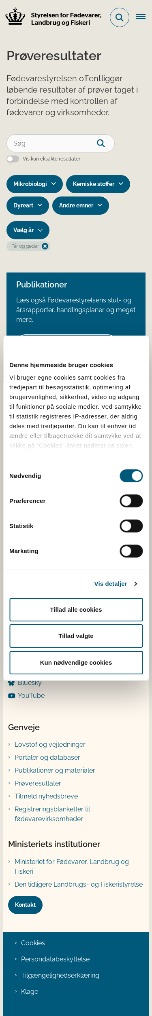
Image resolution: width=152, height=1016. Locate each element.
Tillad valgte (75, 635)
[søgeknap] (105, 143)
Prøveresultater (38, 783)
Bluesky (30, 682)
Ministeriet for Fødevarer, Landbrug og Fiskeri (72, 866)
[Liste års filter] (27, 230)
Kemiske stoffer (93, 184)
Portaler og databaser (47, 757)
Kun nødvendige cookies (76, 662)
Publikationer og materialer (55, 770)
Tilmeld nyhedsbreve (46, 796)
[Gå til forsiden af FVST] (51, 17)
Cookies (33, 943)
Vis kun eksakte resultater (51, 159)
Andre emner (76, 205)
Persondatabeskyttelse (55, 959)
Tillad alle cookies (76, 609)
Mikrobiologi (30, 184)
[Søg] (60, 143)
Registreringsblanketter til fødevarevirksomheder (52, 814)
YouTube (31, 695)
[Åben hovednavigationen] (144, 17)
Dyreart (23, 205)
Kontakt (25, 905)
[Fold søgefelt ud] (119, 17)
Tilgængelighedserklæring (60, 975)
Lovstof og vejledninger (50, 744)
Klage (29, 991)
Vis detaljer (110, 583)
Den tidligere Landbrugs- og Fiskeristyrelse (79, 884)
